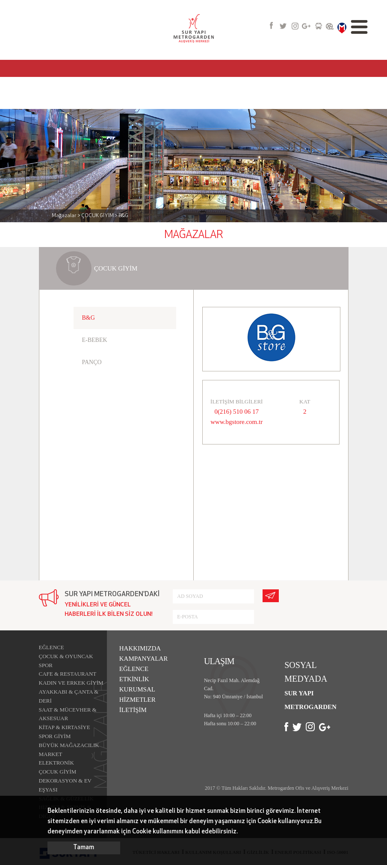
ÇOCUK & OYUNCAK (66, 656)
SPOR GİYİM (55, 736)
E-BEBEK (94, 340)
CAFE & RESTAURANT (68, 674)
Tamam (83, 847)
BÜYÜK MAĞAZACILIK (69, 745)
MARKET (50, 754)
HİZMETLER (137, 699)
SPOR (46, 665)
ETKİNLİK (134, 679)
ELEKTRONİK (56, 762)
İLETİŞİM (133, 709)
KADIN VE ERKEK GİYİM (71, 683)
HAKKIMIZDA (140, 648)
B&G (88, 318)
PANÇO (92, 362)
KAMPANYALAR (143, 658)
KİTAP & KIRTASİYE (64, 727)
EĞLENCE (51, 647)
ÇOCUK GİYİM (58, 771)
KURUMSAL (137, 689)
